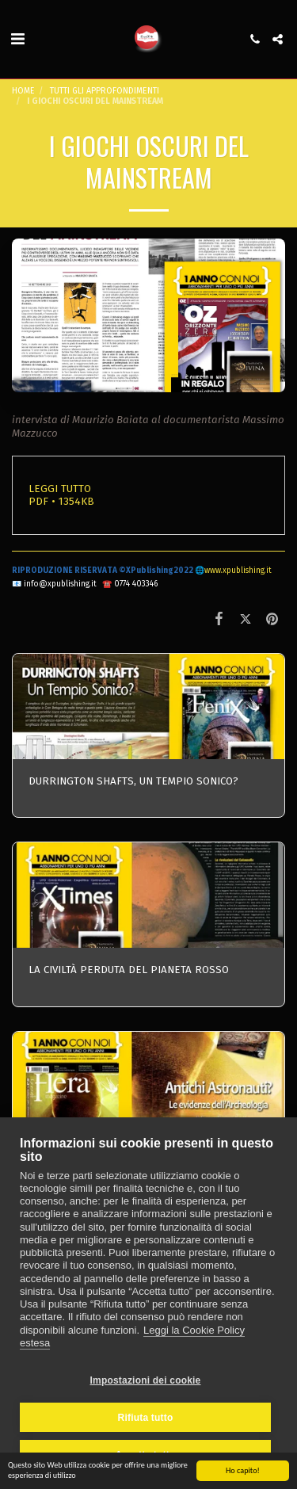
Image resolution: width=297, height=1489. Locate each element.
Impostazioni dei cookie (145, 1380)
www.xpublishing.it (238, 570)
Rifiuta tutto (145, 1417)
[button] (17, 39)
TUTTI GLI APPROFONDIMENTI (104, 91)
